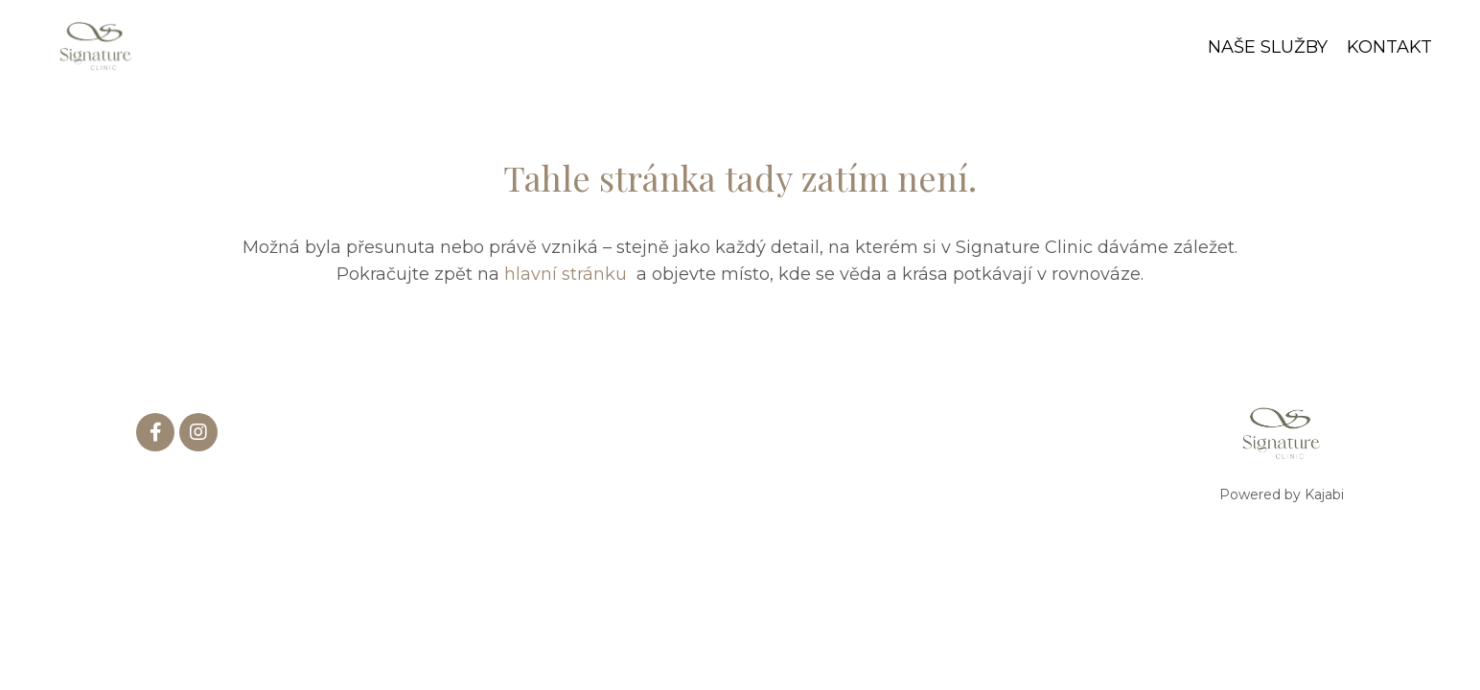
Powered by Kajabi (1281, 494)
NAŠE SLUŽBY (1268, 47)
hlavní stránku (568, 274)
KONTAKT (1389, 47)
